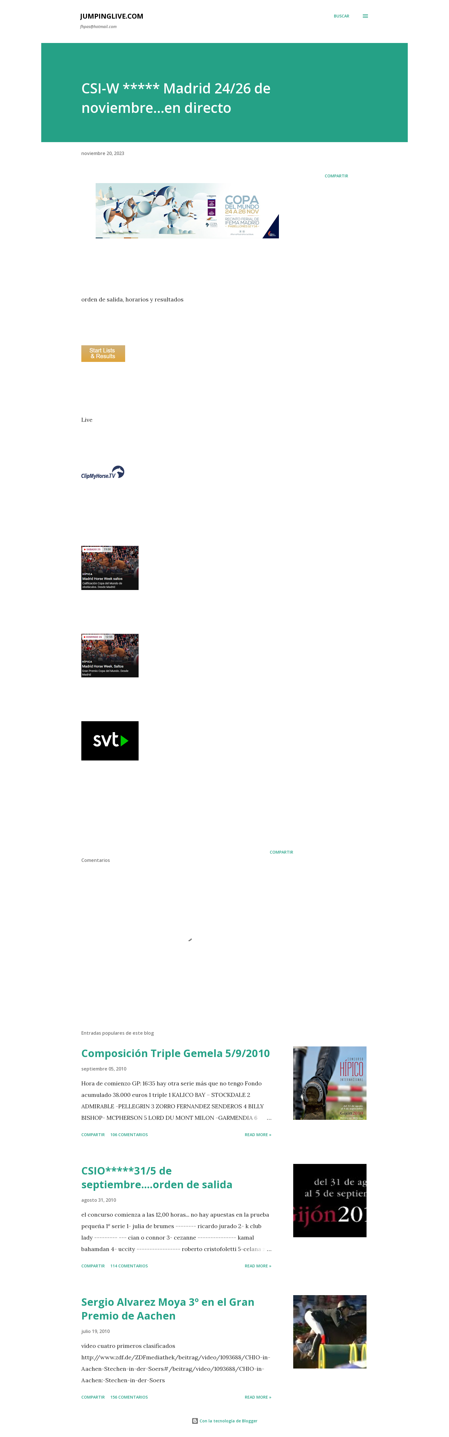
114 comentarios (129, 1266)
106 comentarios (129, 1134)
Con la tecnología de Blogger (224, 1421)
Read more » (258, 1134)
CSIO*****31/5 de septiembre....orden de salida (157, 1177)
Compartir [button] (336, 176)
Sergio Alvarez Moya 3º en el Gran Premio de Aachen (168, 1309)
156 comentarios (129, 1397)
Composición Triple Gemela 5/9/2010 (175, 1053)
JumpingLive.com (111, 16)
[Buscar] (341, 16)
